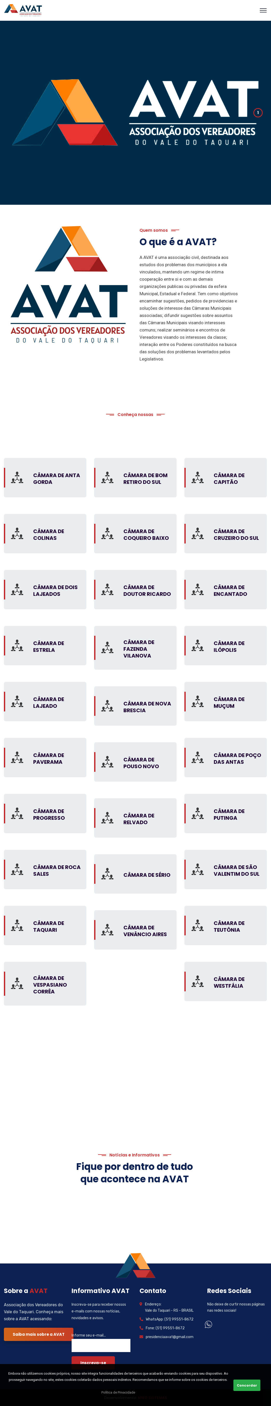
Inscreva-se (93, 1363)
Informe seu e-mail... (89, 1335)
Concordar (247, 1385)
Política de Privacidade (118, 1392)
